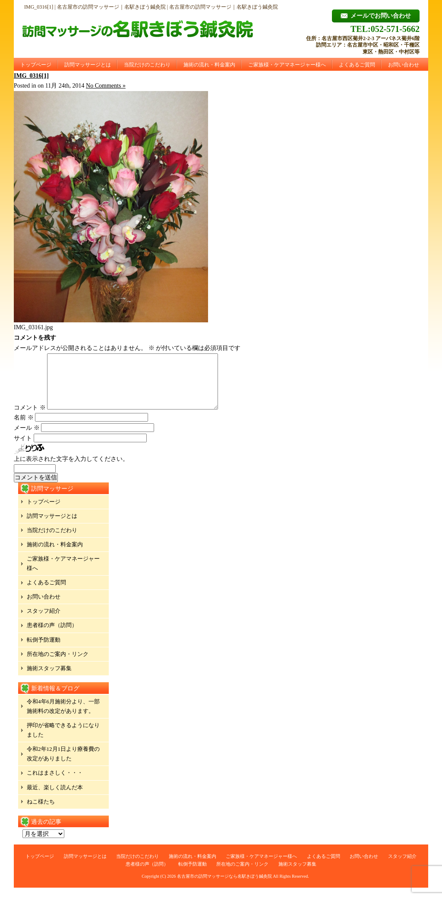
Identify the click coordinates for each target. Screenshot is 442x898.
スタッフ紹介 (43, 621)
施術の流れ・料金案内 (209, 65)
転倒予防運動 (43, 650)
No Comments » (106, 85)
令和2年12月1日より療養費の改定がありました (63, 764)
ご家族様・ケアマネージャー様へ (287, 65)
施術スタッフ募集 (49, 678)
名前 (24, 428)
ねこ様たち (41, 812)
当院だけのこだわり (147, 65)
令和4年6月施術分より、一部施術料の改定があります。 (63, 717)
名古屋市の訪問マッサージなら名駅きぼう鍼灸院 (224, 886)
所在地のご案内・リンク (57, 664)
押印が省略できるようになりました (63, 740)
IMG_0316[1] (31, 75)
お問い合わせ (403, 65)
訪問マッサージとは (87, 65)
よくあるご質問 (357, 65)
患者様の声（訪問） (52, 635)
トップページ (35, 65)
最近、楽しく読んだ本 (55, 797)
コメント (30, 418)
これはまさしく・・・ (55, 783)
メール (27, 438)
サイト (23, 448)
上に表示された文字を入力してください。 (71, 469)
